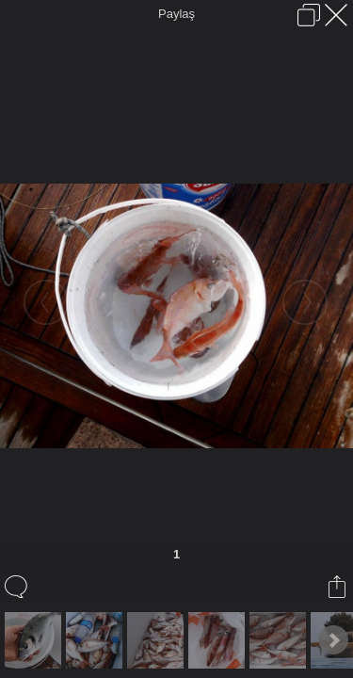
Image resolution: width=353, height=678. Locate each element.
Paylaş (176, 14)
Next (333, 640)
